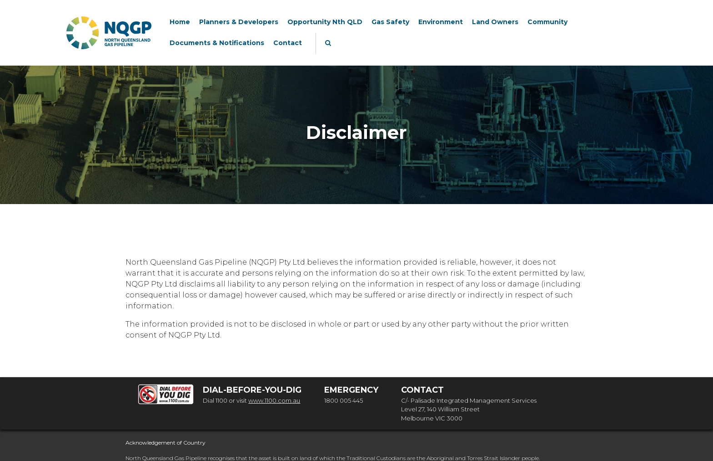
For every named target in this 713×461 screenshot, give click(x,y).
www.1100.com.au (274, 400)
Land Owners (495, 22)
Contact (287, 43)
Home (180, 22)
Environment (440, 22)
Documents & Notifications (217, 43)
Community (547, 22)
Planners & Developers (238, 22)
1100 (221, 400)
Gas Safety (390, 22)
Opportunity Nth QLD (324, 22)
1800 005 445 (343, 400)
